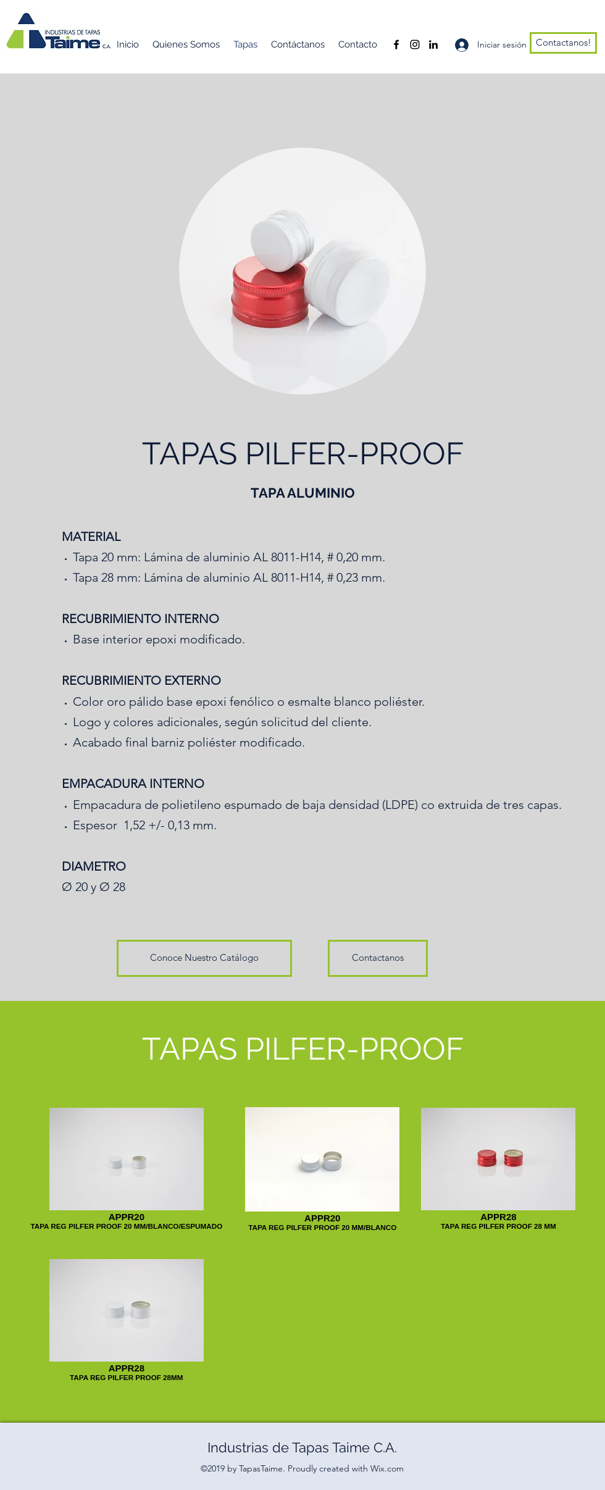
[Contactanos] (378, 958)
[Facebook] (396, 44)
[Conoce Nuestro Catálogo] (204, 958)
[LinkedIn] (433, 44)
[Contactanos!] (563, 43)
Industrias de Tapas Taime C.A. (302, 1447)
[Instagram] (415, 44)
